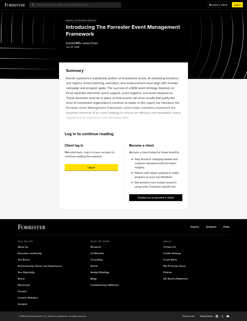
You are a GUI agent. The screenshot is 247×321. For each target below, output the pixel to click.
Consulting (97, 259)
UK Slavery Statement (175, 279)
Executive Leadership (30, 253)
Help (226, 227)
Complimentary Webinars (105, 285)
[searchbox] (77, 5)
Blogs (94, 279)
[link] (195, 227)
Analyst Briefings (100, 272)
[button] (237, 5)
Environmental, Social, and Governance (40, 266)
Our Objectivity (26, 272)
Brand (21, 279)
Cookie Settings (172, 253)
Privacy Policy (206, 316)
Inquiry (195, 227)
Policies (167, 272)
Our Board (24, 259)
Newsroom (24, 285)
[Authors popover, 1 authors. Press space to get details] (90, 43)
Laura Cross (90, 43)
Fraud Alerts (170, 259)
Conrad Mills (73, 43)
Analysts (211, 227)
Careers (22, 291)
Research (96, 247)
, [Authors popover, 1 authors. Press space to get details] (74, 43)
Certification (97, 253)
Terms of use (189, 316)
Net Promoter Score (174, 266)
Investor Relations (28, 298)
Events (94, 266)
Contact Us (169, 247)
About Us (23, 247)
